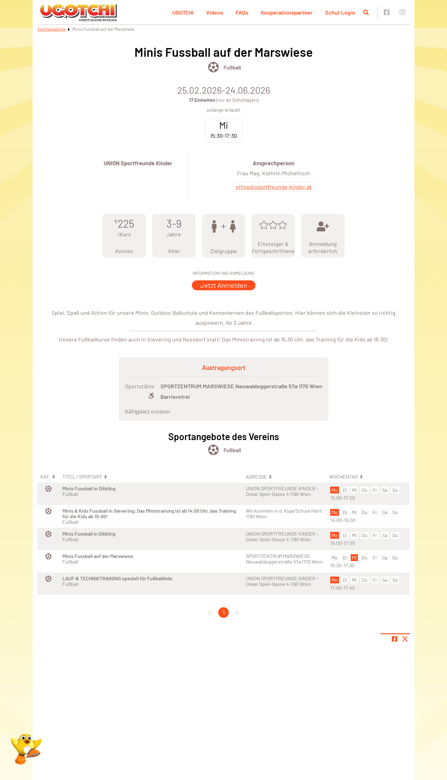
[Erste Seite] (210, 612)
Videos (214, 12)
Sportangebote (51, 29)
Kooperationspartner (287, 12)
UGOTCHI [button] (183, 12)
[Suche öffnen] (366, 12)
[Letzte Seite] (237, 612)
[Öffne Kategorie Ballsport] (213, 67)
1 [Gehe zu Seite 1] (224, 612)
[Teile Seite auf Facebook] (394, 639)
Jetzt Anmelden (223, 285)
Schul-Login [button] (340, 12)
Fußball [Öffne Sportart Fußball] (232, 67)
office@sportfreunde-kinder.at (274, 186)
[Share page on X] (405, 639)
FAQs (242, 12)
